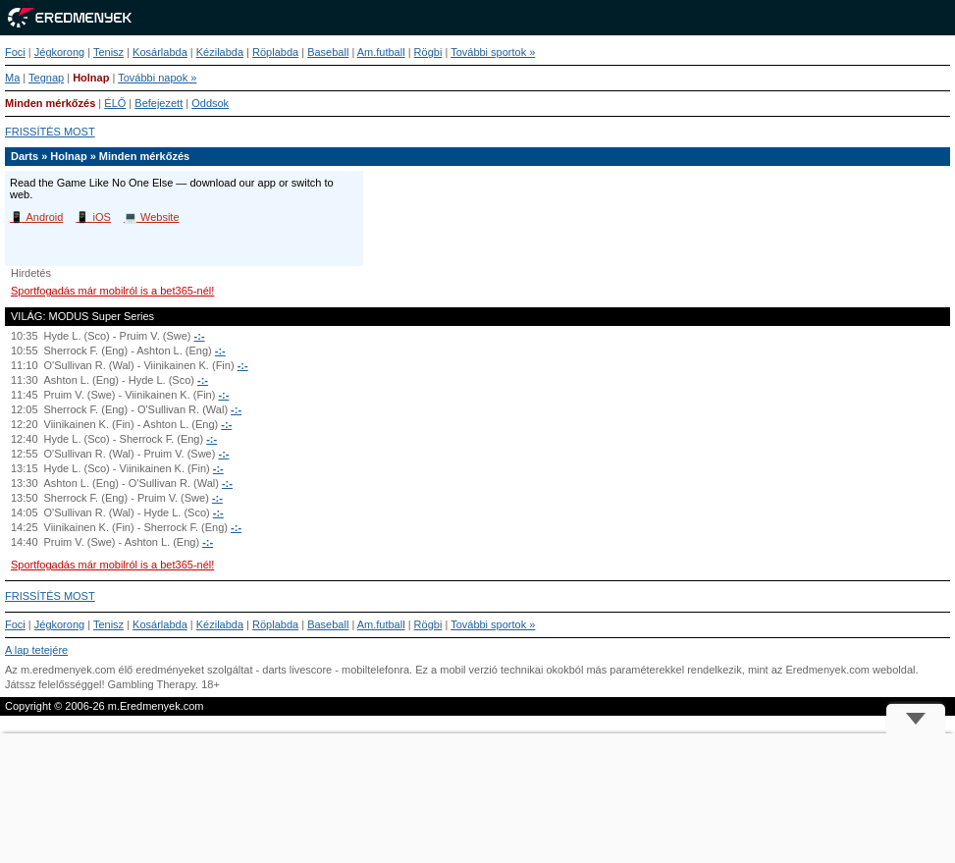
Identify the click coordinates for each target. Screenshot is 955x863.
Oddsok (210, 103)
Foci (15, 52)
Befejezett (158, 103)
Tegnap (46, 77)
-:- (199, 336)
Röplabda (275, 52)
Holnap (91, 77)
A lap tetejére (36, 650)
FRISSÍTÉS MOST (50, 131)
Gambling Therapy (151, 684)
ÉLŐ (115, 103)
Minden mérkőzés (50, 103)
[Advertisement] (477, 798)
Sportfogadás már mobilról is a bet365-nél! (112, 291)
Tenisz (108, 52)
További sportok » (493, 52)
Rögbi (428, 52)
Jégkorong (59, 52)
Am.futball (381, 52)
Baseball (327, 52)
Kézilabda (219, 52)
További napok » (157, 77)
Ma (12, 77)
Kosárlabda (160, 52)
